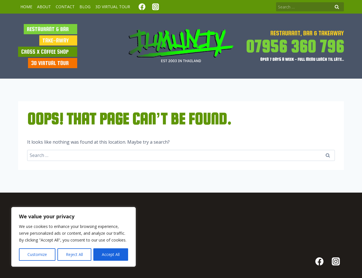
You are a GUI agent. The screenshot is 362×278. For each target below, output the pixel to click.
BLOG (84, 6)
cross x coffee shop (45, 51)
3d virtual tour (112, 6)
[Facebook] (142, 7)
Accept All (111, 254)
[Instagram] (155, 7)
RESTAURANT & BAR (48, 29)
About (44, 6)
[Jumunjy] (181, 46)
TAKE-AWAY (55, 40)
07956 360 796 (295, 46)
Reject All (74, 254)
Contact (65, 6)
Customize (37, 254)
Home (26, 6)
